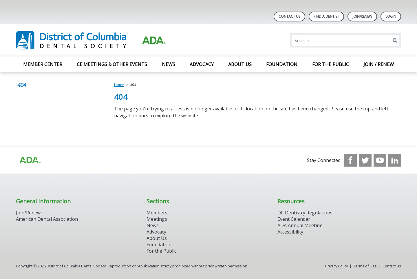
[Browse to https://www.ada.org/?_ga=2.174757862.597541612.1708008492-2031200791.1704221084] (29, 160)
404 (21, 84)
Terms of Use (365, 266)
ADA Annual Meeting (300, 225)
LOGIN (390, 16)
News (168, 64)
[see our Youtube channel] (380, 160)
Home (119, 84)
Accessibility (290, 232)
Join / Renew (378, 64)
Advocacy (202, 64)
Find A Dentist (326, 16)
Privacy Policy (336, 266)
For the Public (330, 64)
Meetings (157, 219)
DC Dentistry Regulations (304, 212)
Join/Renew (362, 16)
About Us (240, 64)
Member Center (42, 64)
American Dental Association (47, 219)
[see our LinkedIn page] (394, 160)
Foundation (281, 64)
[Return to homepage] (91, 40)
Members (157, 212)
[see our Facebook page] (350, 160)
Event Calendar (293, 219)
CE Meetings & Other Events (112, 64)
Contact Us (289, 16)
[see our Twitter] (365, 160)
